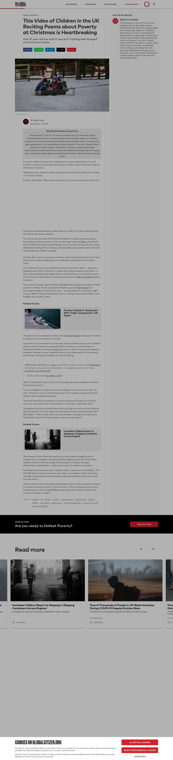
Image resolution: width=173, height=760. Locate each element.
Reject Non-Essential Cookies (140, 750)
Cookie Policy (140, 756)
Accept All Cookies (139, 742)
